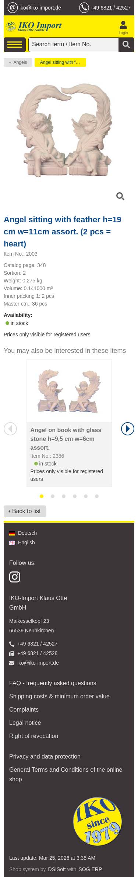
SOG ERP (90, 869)
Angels (20, 62)
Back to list (26, 511)
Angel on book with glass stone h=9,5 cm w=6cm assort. (66, 439)
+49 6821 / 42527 (111, 8)
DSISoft (57, 869)
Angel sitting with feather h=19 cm (63, 62)
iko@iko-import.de (40, 8)
